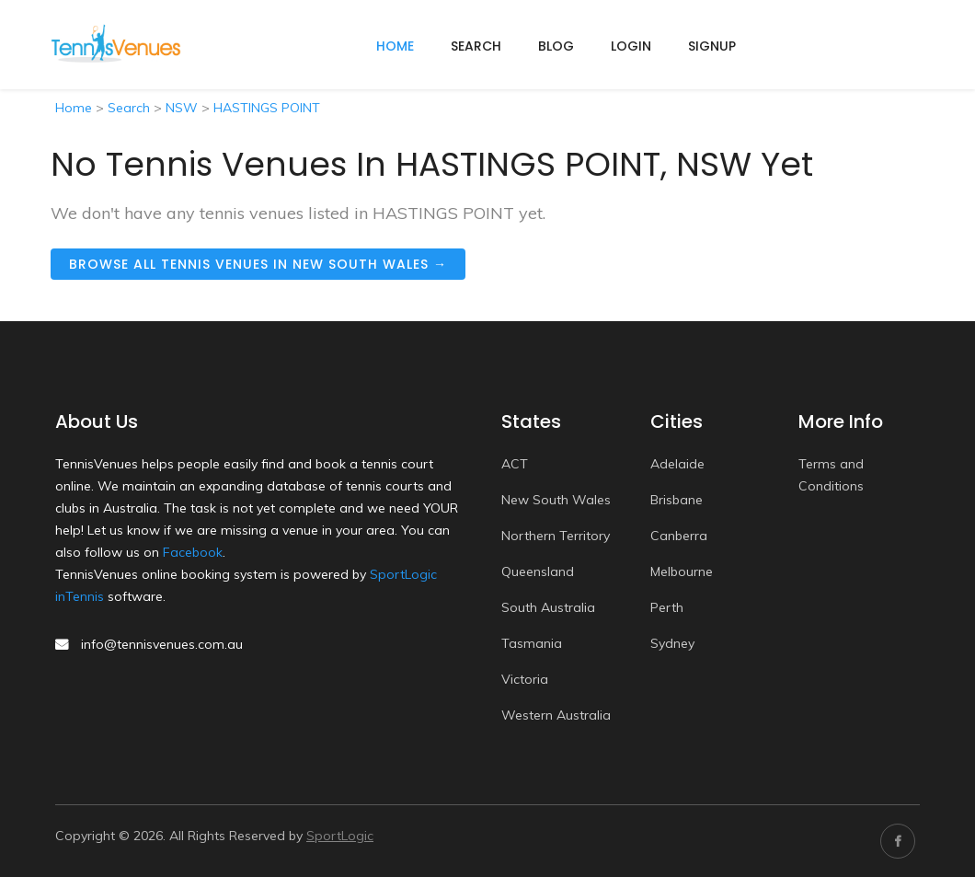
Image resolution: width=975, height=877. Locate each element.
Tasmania (531, 643)
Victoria (524, 679)
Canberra (678, 535)
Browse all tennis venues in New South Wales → (258, 264)
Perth (666, 607)
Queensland (537, 571)
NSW (182, 107)
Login (631, 46)
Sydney (672, 643)
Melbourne (681, 571)
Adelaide (677, 464)
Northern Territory (555, 535)
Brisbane (676, 499)
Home (73, 107)
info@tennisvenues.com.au (162, 644)
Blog (556, 46)
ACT (514, 464)
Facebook (193, 552)
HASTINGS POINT (266, 107)
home (395, 46)
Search (476, 46)
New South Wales (556, 499)
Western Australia (556, 715)
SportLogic (339, 835)
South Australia (548, 607)
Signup (712, 46)
